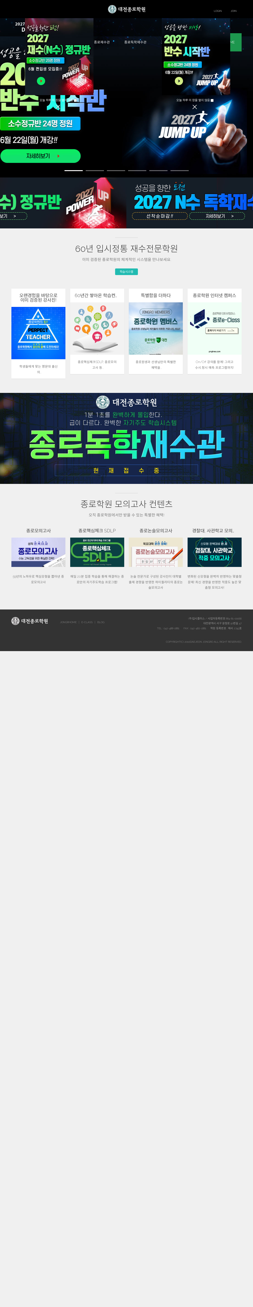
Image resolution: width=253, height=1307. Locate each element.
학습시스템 (126, 271)
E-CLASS (87, 622)
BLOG (100, 622)
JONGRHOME (68, 622)
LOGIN (218, 11)
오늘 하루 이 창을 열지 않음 (56, 100)
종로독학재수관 (135, 42)
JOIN (234, 11)
